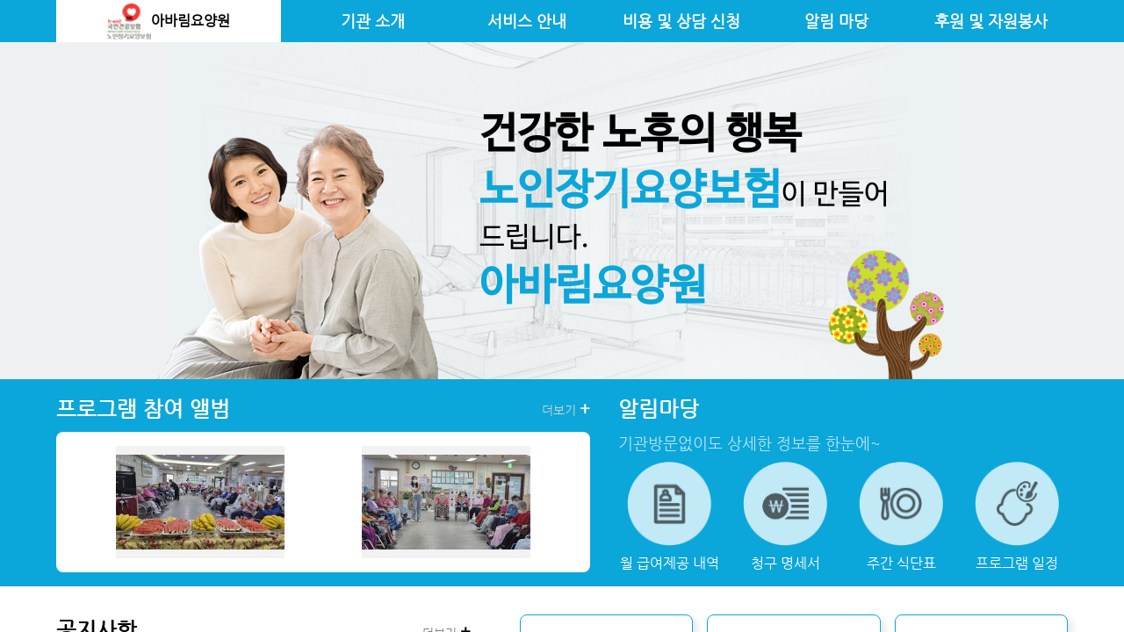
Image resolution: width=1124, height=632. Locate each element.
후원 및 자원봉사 (991, 21)
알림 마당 (836, 21)
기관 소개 (373, 21)
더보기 (566, 409)
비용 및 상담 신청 (681, 21)
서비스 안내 (526, 21)
